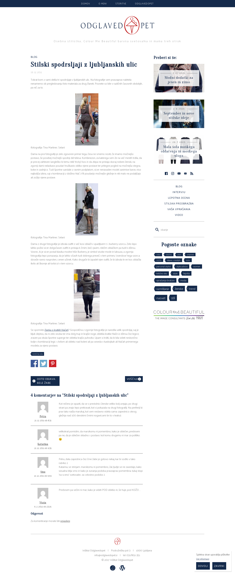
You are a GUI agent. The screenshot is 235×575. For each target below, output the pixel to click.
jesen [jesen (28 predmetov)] (179, 254)
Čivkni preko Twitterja (43, 363)
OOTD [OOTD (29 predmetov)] (158, 260)
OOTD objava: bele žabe (46, 380)
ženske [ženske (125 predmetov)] (179, 288)
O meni (103, 3)
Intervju (178, 192)
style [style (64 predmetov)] (175, 273)
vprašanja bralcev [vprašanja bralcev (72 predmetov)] (165, 280)
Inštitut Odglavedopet (121, 559)
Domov (85, 3)
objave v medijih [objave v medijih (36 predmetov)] (173, 260)
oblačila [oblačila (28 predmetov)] (169, 254)
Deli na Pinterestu (52, 363)
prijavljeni (65, 520)
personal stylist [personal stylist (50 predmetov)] (163, 266)
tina (42, 472)
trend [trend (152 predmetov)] (192, 288)
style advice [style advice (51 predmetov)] (182, 266)
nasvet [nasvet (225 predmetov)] (160, 298)
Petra (43, 416)
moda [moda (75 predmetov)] (183, 280)
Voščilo (132, 378)
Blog (179, 186)
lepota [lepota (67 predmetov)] (186, 273)
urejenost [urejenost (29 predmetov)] (190, 254)
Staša (42, 502)
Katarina (43, 444)
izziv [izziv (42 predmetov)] (188, 260)
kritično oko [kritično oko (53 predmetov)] (161, 273)
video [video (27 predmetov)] (158, 254)
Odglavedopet (144, 3)
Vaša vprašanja (178, 209)
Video (179, 214)
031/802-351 (133, 555)
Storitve (120, 3)
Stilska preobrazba (179, 203)
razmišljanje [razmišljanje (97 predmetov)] (162, 288)
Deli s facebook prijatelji (34, 363)
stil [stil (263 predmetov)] (173, 298)
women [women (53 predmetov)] (196, 266)
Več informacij (202, 559)
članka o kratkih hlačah (56, 329)
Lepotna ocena (179, 197)
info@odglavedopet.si (105, 555)
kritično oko (38, 354)
